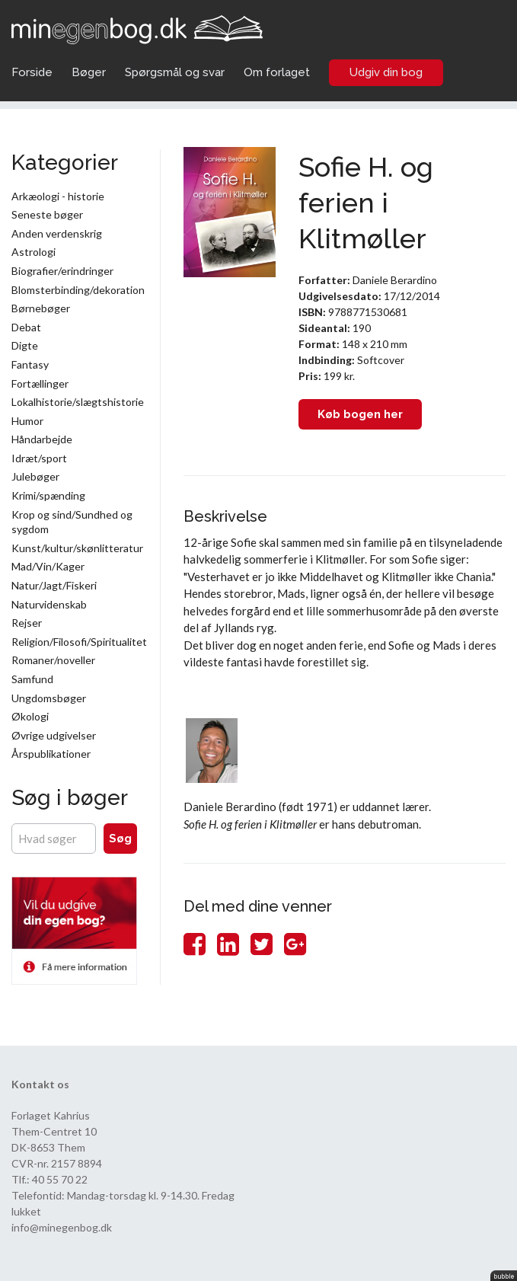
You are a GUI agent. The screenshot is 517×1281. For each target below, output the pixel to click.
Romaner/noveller (53, 659)
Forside (32, 72)
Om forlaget (277, 72)
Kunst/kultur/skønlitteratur (74, 547)
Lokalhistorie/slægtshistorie (74, 401)
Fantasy (30, 364)
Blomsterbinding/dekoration (74, 289)
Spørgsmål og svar (175, 72)
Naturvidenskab (49, 604)
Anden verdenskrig (56, 233)
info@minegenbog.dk (61, 1227)
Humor (27, 420)
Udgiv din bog (386, 72)
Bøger (89, 72)
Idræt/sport (39, 458)
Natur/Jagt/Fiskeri (54, 585)
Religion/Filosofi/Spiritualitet (74, 641)
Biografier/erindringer (62, 270)
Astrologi (33, 251)
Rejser (26, 622)
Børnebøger (40, 308)
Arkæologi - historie (57, 196)
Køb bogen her (360, 414)
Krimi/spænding (48, 495)
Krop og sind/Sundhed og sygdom (71, 522)
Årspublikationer (51, 753)
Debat (26, 327)
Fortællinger (40, 383)
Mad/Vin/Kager (48, 566)
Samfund (32, 678)
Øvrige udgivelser (53, 735)
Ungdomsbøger (48, 698)
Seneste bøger (47, 214)
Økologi (30, 716)
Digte (24, 345)
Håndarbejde (41, 439)
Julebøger (35, 476)
